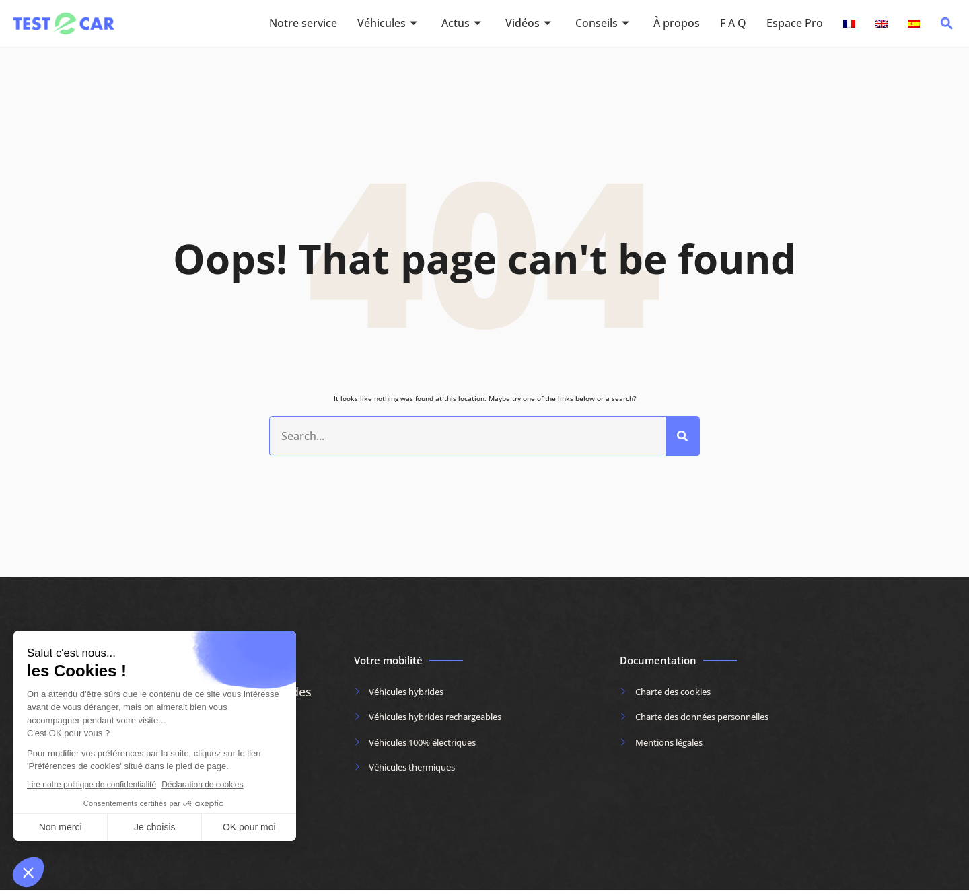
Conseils (602, 23)
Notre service (303, 23)
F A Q (733, 23)
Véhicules (387, 23)
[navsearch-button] (946, 27)
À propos (676, 23)
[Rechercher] (682, 439)
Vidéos (528, 23)
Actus (461, 23)
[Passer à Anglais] (881, 23)
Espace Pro (794, 23)
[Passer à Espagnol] (914, 23)
